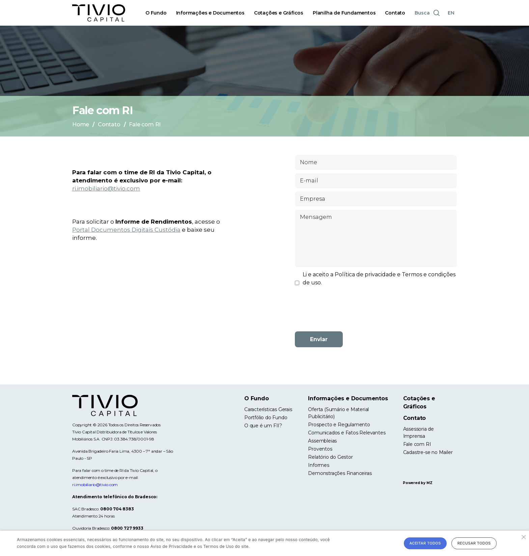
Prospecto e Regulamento (339, 425)
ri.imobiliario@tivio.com (106, 188)
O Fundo (156, 13)
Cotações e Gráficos (278, 13)
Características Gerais (268, 409)
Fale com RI (417, 444)
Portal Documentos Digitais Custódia (126, 229)
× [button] (523, 536)
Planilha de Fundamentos (344, 13)
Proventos (320, 449)
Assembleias (322, 441)
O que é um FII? (263, 426)
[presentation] (376, 313)
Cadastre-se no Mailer (428, 452)
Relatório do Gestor (330, 457)
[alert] (264, 543)
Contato (395, 13)
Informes (318, 465)
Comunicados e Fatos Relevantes (346, 433)
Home (80, 124)
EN (451, 13)
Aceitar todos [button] (425, 543)
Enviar (319, 339)
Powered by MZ (417, 483)
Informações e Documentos (210, 13)
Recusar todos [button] (474, 543)
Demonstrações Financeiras (339, 473)
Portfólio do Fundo (265, 417)
